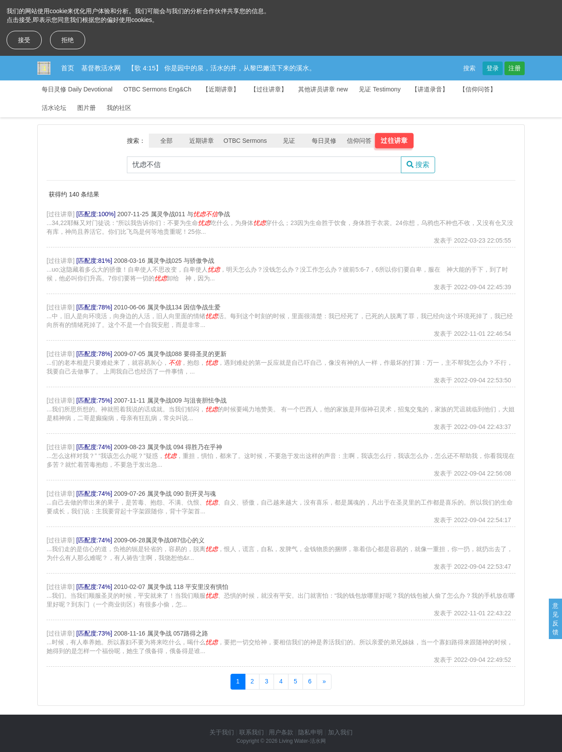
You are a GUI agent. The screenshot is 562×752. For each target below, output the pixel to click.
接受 (24, 40)
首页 (67, 68)
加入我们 (340, 732)
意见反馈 (555, 619)
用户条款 (281, 732)
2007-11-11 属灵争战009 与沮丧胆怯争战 (170, 400)
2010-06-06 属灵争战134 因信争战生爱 (167, 307)
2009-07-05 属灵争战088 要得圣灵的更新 (170, 353)
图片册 (86, 107)
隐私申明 (310, 732)
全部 (166, 140)
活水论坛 (54, 107)
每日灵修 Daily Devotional (77, 89)
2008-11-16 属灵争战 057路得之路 (161, 633)
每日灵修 (324, 140)
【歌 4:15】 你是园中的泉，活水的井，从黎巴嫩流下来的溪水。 (222, 68)
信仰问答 (359, 140)
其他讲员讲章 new (323, 89)
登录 (492, 68)
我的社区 (119, 107)
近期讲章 (201, 140)
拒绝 (67, 40)
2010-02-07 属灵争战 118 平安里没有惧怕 (171, 586)
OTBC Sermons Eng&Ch (157, 89)
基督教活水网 (101, 68)
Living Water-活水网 (302, 741)
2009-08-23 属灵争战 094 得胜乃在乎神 (168, 446)
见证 (289, 140)
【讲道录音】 (429, 89)
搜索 (469, 68)
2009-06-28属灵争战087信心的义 (159, 540)
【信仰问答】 (477, 89)
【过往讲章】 (268, 89)
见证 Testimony (379, 89)
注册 (514, 68)
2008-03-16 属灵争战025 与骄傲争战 (164, 260)
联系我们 (251, 732)
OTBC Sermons (245, 140)
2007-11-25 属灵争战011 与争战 (173, 214)
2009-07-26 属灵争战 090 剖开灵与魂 (165, 493)
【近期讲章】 (220, 89)
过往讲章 (394, 141)
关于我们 (221, 732)
